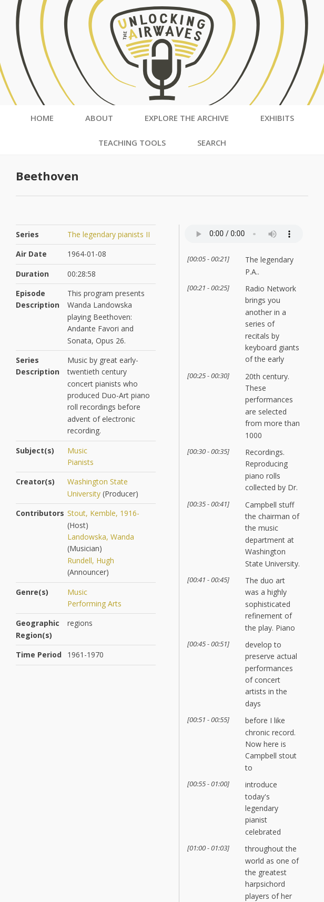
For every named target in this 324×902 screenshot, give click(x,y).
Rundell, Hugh (90, 560)
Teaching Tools (132, 142)
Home (42, 118)
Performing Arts (94, 604)
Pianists (80, 462)
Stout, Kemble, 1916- (103, 513)
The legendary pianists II (108, 234)
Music (77, 450)
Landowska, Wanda (100, 537)
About (99, 118)
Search (211, 142)
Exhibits (277, 118)
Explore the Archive (187, 118)
